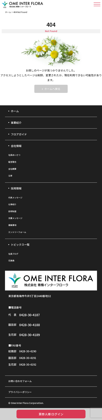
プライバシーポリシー (20, 392)
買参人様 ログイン (51, 414)
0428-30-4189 (29, 334)
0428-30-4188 (29, 324)
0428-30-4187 (29, 314)
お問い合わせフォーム (20, 381)
